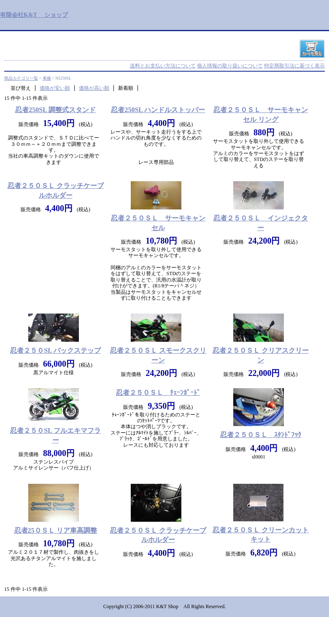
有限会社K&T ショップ (34, 14)
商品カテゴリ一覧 (21, 78)
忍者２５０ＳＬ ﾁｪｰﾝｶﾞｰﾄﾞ (158, 392)
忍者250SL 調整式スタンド (55, 109)
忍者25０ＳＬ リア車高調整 (55, 530)
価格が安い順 (55, 88)
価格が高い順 (94, 88)
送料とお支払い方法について (163, 66)
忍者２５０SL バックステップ (55, 350)
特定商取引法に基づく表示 (294, 66)
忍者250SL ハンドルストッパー (158, 109)
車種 (47, 78)
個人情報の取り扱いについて (230, 66)
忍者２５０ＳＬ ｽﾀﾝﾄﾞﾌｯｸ (260, 434)
